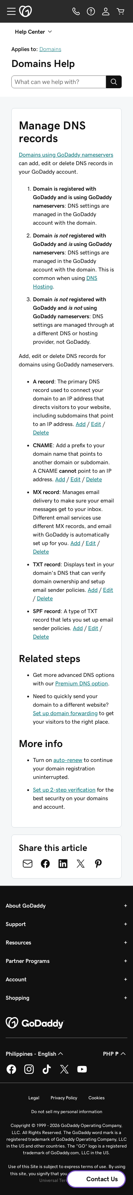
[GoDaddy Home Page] (35, 1023)
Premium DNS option (81, 683)
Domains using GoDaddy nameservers (66, 154)
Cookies (96, 1097)
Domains (50, 49)
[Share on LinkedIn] (63, 863)
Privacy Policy (64, 1097)
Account (16, 979)
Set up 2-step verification (64, 789)
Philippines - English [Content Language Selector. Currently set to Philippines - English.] (35, 1053)
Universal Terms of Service (65, 1180)
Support (16, 924)
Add (81, 424)
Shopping (17, 997)
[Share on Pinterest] (98, 863)
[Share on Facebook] (45, 863)
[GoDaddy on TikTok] (46, 1073)
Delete (41, 432)
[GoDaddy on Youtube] (82, 1073)
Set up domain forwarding (65, 713)
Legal (33, 1097)
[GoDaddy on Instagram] (29, 1073)
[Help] (91, 11)
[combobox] (59, 82)
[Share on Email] (27, 863)
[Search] (114, 81)
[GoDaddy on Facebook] (11, 1073)
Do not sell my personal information (66, 1111)
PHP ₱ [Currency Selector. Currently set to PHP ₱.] (115, 1053)
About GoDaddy (26, 905)
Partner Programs (28, 961)
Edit (96, 424)
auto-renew (67, 760)
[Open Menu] (8, 11)
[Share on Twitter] (80, 863)
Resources (18, 942)
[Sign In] (105, 11)
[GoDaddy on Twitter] (64, 1073)
